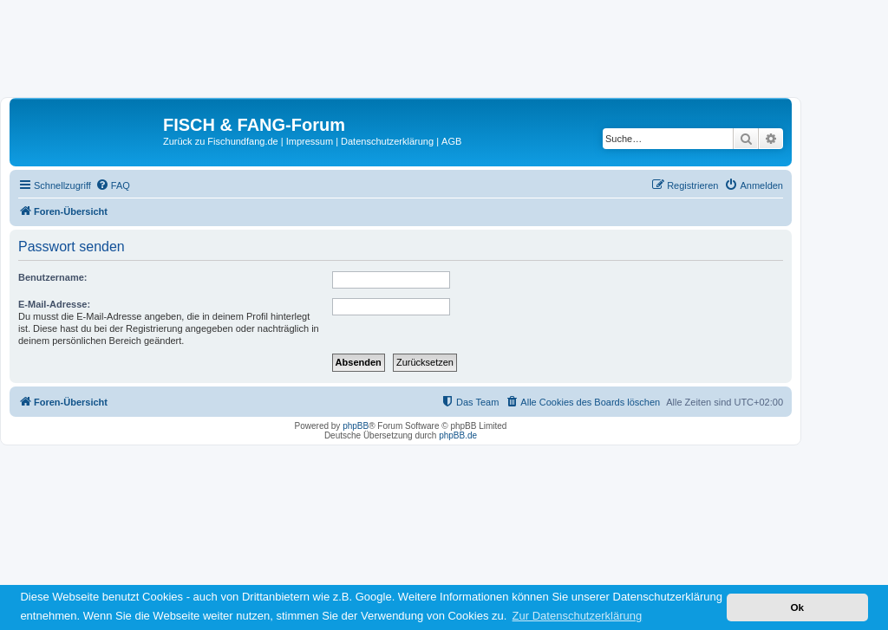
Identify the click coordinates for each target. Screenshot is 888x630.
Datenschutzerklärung (387, 141)
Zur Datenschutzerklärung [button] (578, 615)
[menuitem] (112, 185)
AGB (451, 141)
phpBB (356, 426)
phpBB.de (458, 435)
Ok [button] (797, 607)
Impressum (309, 141)
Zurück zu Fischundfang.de (220, 141)
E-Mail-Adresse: (54, 304)
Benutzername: (52, 277)
